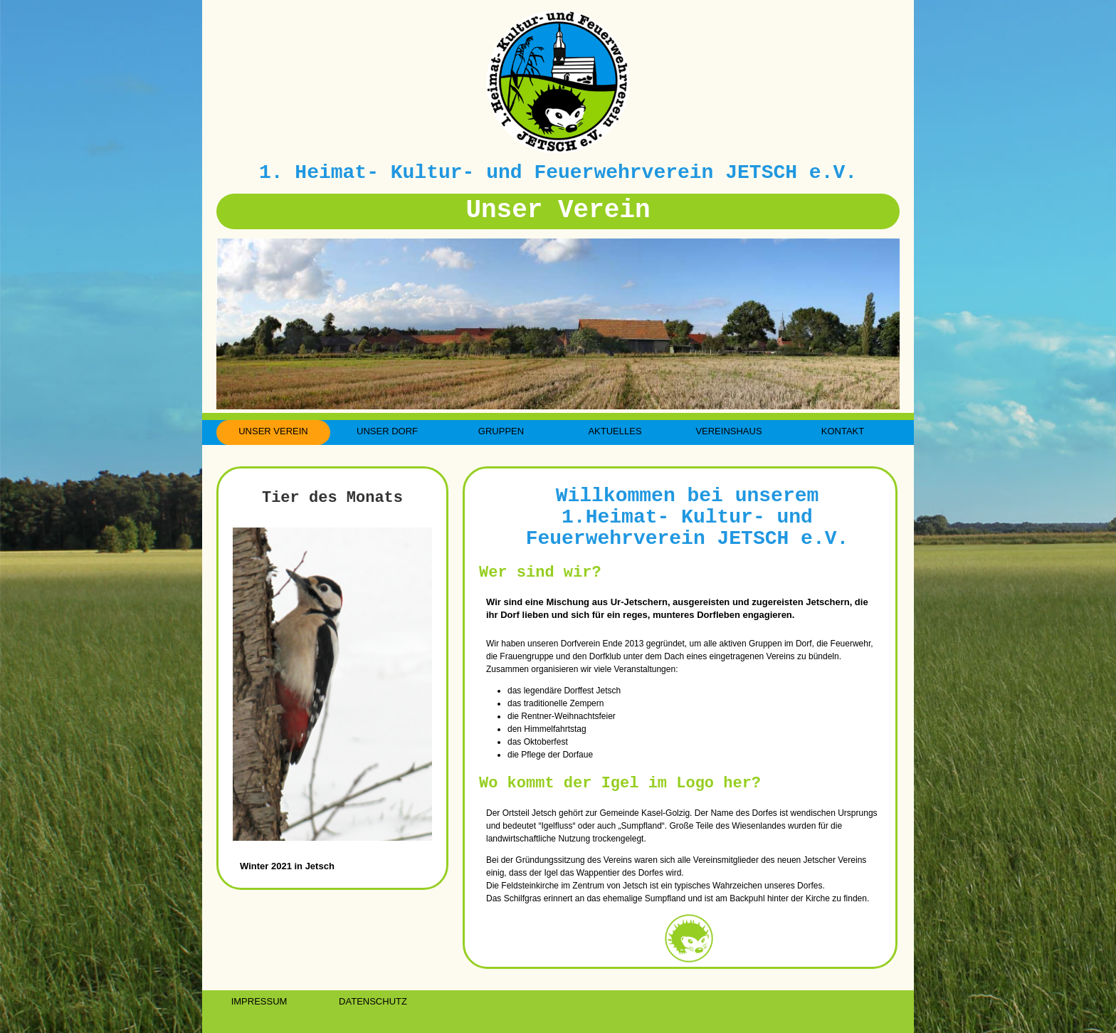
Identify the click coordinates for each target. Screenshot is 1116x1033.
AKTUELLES (614, 431)
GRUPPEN (501, 431)
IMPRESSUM (259, 1001)
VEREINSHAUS (728, 431)
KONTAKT (842, 431)
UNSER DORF (387, 431)
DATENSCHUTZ (373, 1001)
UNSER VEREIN (273, 431)
